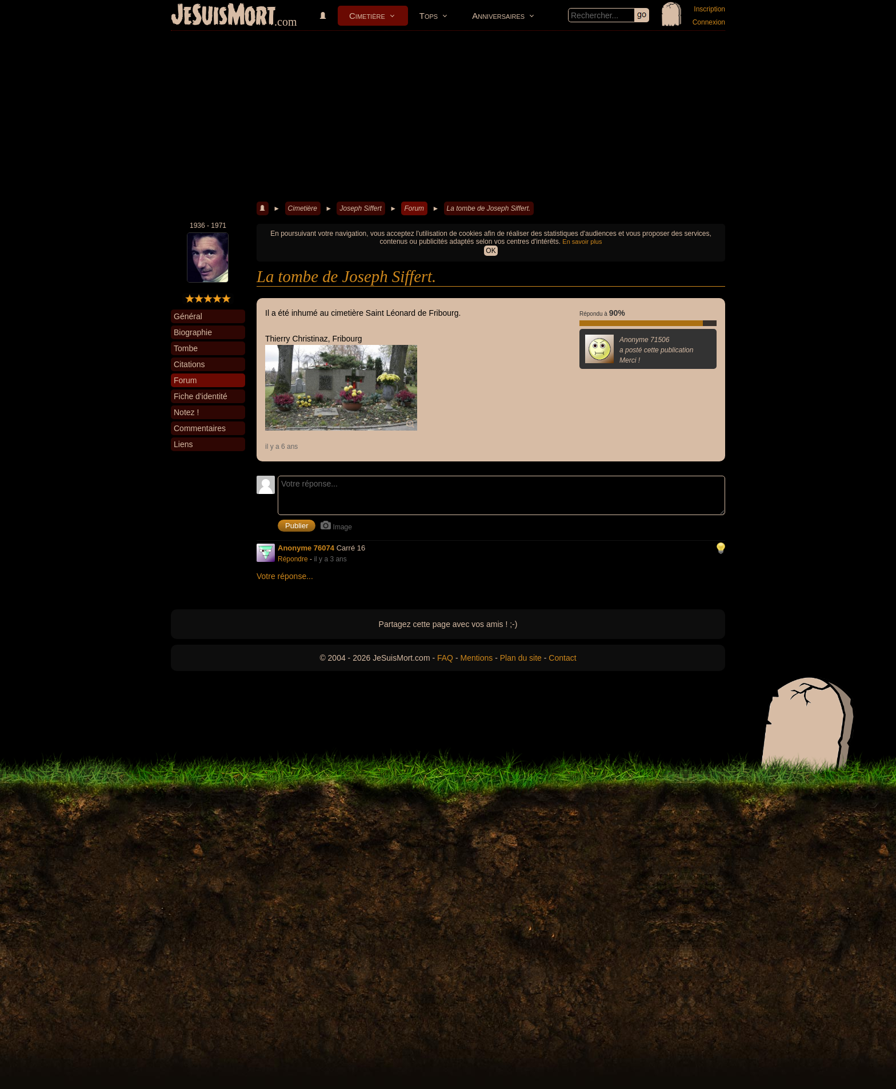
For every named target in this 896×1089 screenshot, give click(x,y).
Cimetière (367, 16)
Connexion (709, 22)
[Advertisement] (448, 116)
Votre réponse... (285, 576)
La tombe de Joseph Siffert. (489, 208)
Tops (428, 16)
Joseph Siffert (360, 208)
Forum (414, 208)
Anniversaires (498, 16)
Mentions (476, 657)
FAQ (445, 657)
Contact (562, 657)
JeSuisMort (223, 16)
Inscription (709, 9)
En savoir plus (582, 241)
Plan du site (521, 657)
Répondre (293, 559)
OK (490, 251)
